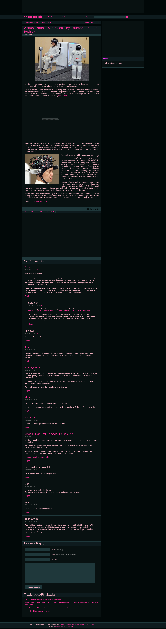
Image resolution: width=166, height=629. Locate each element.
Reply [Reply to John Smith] (27, 536)
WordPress (58, 626)
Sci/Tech (65, 17)
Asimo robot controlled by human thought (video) (61, 29)
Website (54, 559)
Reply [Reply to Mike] (27, 411)
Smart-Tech (50, 211)
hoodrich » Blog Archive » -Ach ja (37, 611)
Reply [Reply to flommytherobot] (27, 391)
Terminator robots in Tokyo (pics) (38, 22)
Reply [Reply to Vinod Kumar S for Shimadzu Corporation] (27, 461)
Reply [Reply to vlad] (27, 496)
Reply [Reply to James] (27, 361)
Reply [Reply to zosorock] (27, 427)
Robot (40, 211)
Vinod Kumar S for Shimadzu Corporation (49, 433)
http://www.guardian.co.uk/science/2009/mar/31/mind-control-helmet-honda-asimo (60, 311)
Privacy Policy (67, 626)
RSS (73, 626)
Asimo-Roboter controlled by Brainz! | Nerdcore (43, 600)
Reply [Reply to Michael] (27, 340)
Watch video (62, 96)
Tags (87, 17)
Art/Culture (52, 17)
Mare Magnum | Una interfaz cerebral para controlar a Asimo (48, 608)
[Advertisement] (66, 6)
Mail (63, 554)
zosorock (30, 417)
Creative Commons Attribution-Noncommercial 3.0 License (76, 624)
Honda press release (40, 201)
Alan (27, 267)
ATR (25, 211)
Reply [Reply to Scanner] (31, 324)
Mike (27, 397)
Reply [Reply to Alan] (27, 296)
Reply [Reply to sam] (27, 512)
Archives (76, 17)
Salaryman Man (91, 22)
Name (57, 550)
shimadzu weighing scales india (37, 457)
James (28, 347)
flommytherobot (34, 367)
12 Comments (93, 209)
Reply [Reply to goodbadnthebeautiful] (27, 477)
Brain (32, 211)
